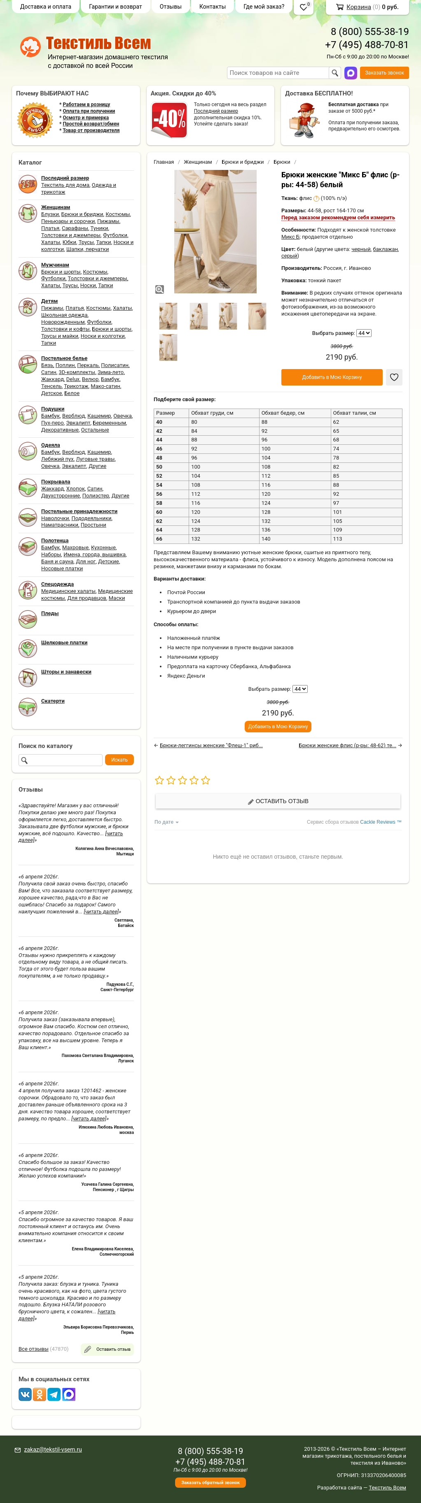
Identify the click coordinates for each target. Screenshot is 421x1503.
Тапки (103, 242)
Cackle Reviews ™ (381, 822)
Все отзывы (34, 1349)
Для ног (86, 561)
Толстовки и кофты (65, 329)
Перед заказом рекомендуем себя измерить (338, 217)
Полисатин (115, 365)
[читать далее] (101, 911)
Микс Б (290, 237)
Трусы (86, 242)
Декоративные (60, 430)
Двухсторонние (60, 495)
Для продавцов (87, 598)
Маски (117, 598)
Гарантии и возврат (115, 6)
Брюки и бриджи (82, 214)
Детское (51, 393)
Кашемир (99, 416)
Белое (72, 393)
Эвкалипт (78, 423)
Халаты (50, 242)
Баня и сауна (57, 561)
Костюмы (117, 214)
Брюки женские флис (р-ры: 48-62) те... (348, 745)
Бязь (47, 365)
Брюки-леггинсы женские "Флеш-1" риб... (211, 745)
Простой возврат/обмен (91, 124)
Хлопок (75, 489)
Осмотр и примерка (86, 118)
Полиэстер (95, 495)
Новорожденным (63, 322)
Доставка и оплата (45, 6)
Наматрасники (59, 525)
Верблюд (73, 416)
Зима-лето (111, 372)
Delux (73, 379)
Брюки (282, 162)
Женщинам (198, 162)
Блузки (50, 214)
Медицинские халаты (68, 591)
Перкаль (87, 365)
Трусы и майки (59, 336)
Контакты (212, 6)
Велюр (90, 379)
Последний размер (216, 111)
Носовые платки (62, 568)
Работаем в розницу (86, 104)
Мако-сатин (105, 386)
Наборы (51, 554)
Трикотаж (76, 386)
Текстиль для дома (65, 185)
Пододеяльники (91, 518)
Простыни (93, 525)
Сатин (48, 372)
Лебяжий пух (57, 459)
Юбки (69, 242)
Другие (97, 466)
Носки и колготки (103, 336)
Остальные (95, 430)
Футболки (115, 235)
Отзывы (171, 6)
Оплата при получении (89, 111)
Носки (88, 285)
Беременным (109, 423)
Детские (108, 561)
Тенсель (51, 386)
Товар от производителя (91, 130)
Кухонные (103, 547)
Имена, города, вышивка (94, 554)
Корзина (358, 7)
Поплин (65, 365)
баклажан (385, 249)
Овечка (122, 416)
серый (289, 256)
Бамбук (110, 379)
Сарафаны (75, 228)
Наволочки (55, 518)
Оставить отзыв (278, 801)
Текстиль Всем (387, 1487)
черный (360, 249)
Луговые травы (95, 459)
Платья (50, 228)
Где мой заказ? (263, 6)
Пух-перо (52, 423)
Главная (164, 162)
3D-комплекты (76, 372)
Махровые (75, 547)
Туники (99, 228)
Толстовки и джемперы (71, 235)
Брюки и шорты (61, 272)
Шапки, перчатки (87, 249)
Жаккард (52, 379)
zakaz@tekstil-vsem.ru (53, 1449)
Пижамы (108, 221)
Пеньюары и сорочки (68, 221)
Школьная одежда (64, 315)
